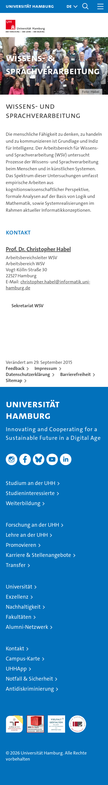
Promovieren (21, 545)
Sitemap (14, 380)
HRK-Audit (53, 721)
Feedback (15, 368)
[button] (70, 6)
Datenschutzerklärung (28, 374)
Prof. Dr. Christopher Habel (38, 249)
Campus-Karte (23, 658)
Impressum (46, 368)
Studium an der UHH (30, 483)
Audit (32, 718)
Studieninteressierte (30, 493)
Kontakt (15, 648)
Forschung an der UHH (32, 524)
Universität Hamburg (30, 6)
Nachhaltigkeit (23, 606)
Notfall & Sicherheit (29, 678)
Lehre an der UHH (27, 534)
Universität (19, 586)
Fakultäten (18, 616)
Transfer (16, 565)
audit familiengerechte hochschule (14, 724)
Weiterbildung (23, 503)
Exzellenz (17, 596)
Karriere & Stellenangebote (38, 555)
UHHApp (16, 668)
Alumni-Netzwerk (27, 627)
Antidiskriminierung (30, 688)
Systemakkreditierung (77, 718)
